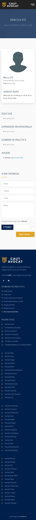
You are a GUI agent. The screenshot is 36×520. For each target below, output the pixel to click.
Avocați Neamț (10, 462)
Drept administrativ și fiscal (13, 301)
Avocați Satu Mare (11, 476)
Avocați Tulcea (10, 493)
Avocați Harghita (11, 430)
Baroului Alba (18, 158)
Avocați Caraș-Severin (12, 394)
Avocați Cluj (9, 397)
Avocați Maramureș (12, 447)
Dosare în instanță (11, 334)
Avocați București (11, 384)
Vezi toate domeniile (11, 312)
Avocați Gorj (9, 426)
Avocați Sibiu (9, 479)
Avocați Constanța (11, 406)
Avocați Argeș (10, 360)
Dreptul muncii (9, 308)
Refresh (24, 221)
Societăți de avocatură (13, 328)
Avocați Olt (8, 465)
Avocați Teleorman (11, 486)
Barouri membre (11, 331)
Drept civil (7, 294)
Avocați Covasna (11, 409)
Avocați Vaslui (10, 500)
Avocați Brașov (10, 380)
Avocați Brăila (10, 377)
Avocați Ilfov (9, 443)
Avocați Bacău (10, 363)
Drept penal (8, 291)
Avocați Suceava (10, 482)
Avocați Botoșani (11, 373)
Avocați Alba (9, 353)
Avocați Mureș (10, 458)
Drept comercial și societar (13, 298)
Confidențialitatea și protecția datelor (18, 345)
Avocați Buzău (10, 387)
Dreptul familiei (9, 305)
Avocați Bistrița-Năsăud (13, 370)
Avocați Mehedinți (11, 450)
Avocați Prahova (10, 469)
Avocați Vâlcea (10, 496)
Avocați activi (9, 324)
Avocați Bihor (9, 367)
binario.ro (23, 516)
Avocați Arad (9, 356)
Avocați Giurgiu (10, 423)
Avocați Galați (9, 419)
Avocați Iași (9, 440)
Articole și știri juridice (13, 338)
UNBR (9, 275)
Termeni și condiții (11, 341)
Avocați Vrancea (10, 503)
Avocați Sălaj (9, 472)
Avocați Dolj (9, 416)
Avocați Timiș (9, 489)
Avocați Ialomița (10, 436)
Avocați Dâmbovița (11, 413)
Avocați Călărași (10, 391)
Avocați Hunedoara (12, 433)
